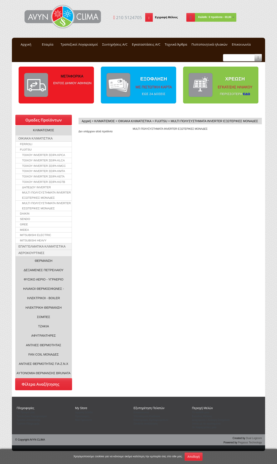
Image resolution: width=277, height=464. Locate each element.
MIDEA (24, 229)
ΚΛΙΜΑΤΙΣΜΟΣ (43, 130)
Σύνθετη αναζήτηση (146, 423)
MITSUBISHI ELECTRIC (35, 235)
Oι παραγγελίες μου (204, 427)
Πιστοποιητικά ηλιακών (210, 44)
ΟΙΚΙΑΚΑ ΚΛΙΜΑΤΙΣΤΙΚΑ (35, 138)
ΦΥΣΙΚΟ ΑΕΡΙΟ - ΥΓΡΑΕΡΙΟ (43, 279)
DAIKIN (24, 213)
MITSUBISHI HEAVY (33, 240)
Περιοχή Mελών (202, 408)
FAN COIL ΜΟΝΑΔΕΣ (43, 354)
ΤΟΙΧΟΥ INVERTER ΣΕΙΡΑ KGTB (43, 182)
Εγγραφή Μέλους (166, 17)
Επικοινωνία (241, 44)
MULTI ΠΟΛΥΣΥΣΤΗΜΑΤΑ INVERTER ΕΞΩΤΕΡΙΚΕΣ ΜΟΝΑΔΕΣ (46, 195)
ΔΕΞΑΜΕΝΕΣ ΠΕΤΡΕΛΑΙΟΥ (43, 270)
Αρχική (26, 44)
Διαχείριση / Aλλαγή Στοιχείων (211, 419)
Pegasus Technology (250, 442)
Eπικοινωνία (141, 412)
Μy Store (81, 408)
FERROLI (26, 144)
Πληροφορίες (25, 408)
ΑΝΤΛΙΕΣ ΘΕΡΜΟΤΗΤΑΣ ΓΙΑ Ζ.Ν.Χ (43, 364)
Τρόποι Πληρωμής (28, 423)
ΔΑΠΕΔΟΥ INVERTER (36, 187)
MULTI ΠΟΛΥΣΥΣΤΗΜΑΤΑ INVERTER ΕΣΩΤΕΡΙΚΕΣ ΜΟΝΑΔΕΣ (46, 206)
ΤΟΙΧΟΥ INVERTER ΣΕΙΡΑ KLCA (43, 160)
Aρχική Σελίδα (84, 412)
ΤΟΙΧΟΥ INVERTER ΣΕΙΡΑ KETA (43, 176)
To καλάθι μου (200, 412)
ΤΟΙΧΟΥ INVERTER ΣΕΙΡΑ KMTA (43, 171)
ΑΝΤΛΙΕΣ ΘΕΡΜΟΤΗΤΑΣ (43, 345)
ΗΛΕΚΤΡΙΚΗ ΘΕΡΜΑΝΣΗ (44, 307)
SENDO (25, 219)
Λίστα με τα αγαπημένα (206, 423)
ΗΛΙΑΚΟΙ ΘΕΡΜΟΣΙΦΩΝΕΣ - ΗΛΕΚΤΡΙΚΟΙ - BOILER (43, 293)
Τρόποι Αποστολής (28, 419)
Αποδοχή (193, 456)
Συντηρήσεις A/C (114, 44)
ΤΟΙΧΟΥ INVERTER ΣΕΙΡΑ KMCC (44, 165)
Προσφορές (82, 416)
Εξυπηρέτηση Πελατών (149, 408)
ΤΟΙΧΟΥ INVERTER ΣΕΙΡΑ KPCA (43, 155)
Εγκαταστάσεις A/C (146, 44)
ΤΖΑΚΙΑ (43, 326)
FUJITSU (26, 149)
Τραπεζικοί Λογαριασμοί (79, 44)
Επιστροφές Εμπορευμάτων (151, 419)
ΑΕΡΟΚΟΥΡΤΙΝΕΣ (31, 253)
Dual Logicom (254, 438)
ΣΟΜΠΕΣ (43, 317)
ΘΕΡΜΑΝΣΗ (43, 260)
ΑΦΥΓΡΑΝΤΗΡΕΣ (43, 335)
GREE (24, 224)
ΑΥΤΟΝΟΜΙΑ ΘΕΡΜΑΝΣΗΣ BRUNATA (44, 373)
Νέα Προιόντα (83, 419)
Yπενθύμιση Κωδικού (147, 416)
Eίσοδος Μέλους (202, 416)
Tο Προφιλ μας (26, 412)
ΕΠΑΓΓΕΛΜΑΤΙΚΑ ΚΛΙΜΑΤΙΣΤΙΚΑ (42, 246)
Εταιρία (47, 44)
